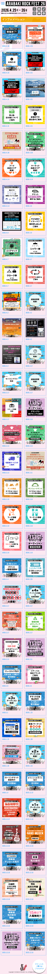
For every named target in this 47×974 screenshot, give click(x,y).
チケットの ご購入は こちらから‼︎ (39, 966)
